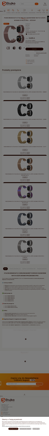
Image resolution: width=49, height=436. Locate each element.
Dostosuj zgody (36, 428)
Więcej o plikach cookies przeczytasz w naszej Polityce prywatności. (16, 426)
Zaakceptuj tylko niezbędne (25, 428)
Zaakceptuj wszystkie (13, 428)
